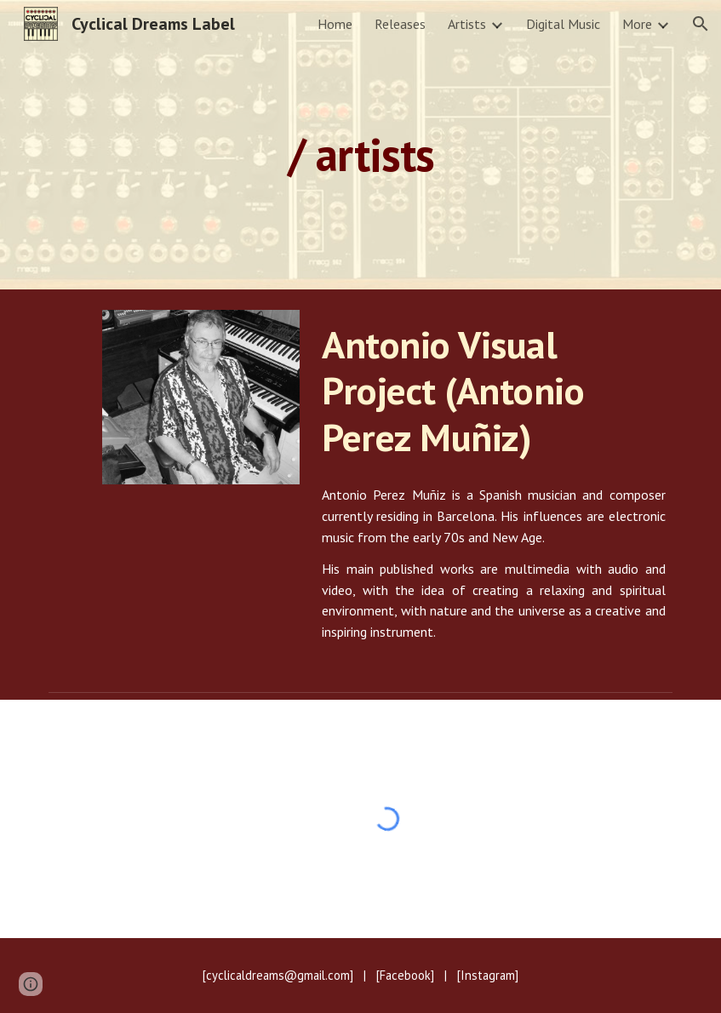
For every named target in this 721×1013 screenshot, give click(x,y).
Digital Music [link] (563, 23)
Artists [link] (467, 23)
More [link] (637, 23)
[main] (360, 144)
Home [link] (335, 23)
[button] (700, 23)
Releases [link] (400, 23)
